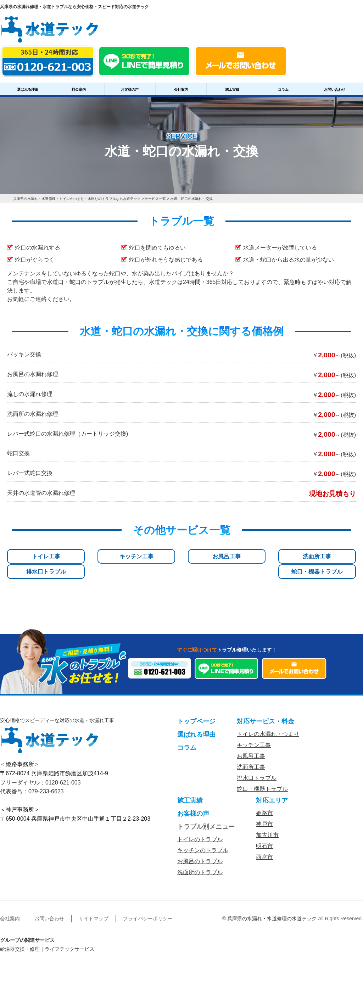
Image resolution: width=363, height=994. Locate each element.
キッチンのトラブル (202, 841)
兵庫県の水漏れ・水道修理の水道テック (272, 909)
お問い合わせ (334, 89)
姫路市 (264, 803)
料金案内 (79, 89)
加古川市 (267, 825)
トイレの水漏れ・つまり (268, 724)
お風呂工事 (152, 556)
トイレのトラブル (200, 830)
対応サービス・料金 (265, 711)
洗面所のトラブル (200, 863)
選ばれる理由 (27, 89)
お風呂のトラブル (200, 852)
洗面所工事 (211, 556)
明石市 (264, 836)
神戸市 (264, 814)
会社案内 (181, 89)
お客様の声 (130, 89)
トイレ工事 (33, 556)
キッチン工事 (93, 556)
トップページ (196, 711)
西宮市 (264, 847)
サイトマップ (93, 909)
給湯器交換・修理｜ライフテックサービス (47, 939)
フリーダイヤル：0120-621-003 (40, 773)
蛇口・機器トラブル (329, 559)
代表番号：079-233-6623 (32, 782)
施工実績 (232, 89)
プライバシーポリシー (148, 909)
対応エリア (272, 790)
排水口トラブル (270, 556)
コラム (283, 89)
